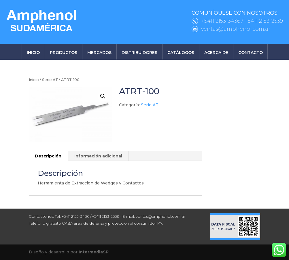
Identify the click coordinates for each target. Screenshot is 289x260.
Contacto (250, 52)
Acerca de (216, 52)
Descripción (48, 156)
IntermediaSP (94, 252)
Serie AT (50, 80)
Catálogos (180, 52)
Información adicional (98, 156)
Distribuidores (139, 52)
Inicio (33, 52)
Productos (63, 52)
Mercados (99, 52)
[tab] (48, 156)
